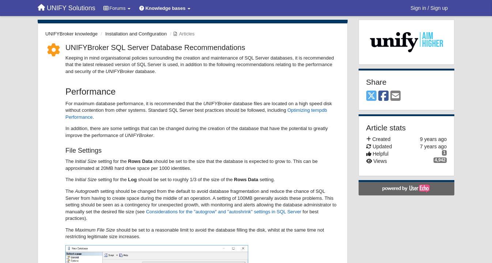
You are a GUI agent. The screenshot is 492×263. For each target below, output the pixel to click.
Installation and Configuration (136, 34)
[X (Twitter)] (371, 96)
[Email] (395, 96)
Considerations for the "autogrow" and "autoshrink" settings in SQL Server (223, 211)
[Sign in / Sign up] (429, 8)
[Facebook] (383, 96)
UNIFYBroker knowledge (71, 34)
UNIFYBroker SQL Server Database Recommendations (155, 47)
